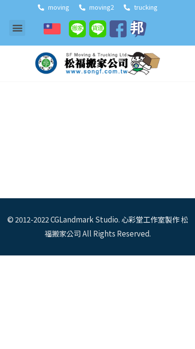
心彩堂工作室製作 (150, 219)
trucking (141, 7)
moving (53, 7)
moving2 (96, 7)
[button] (17, 28)
